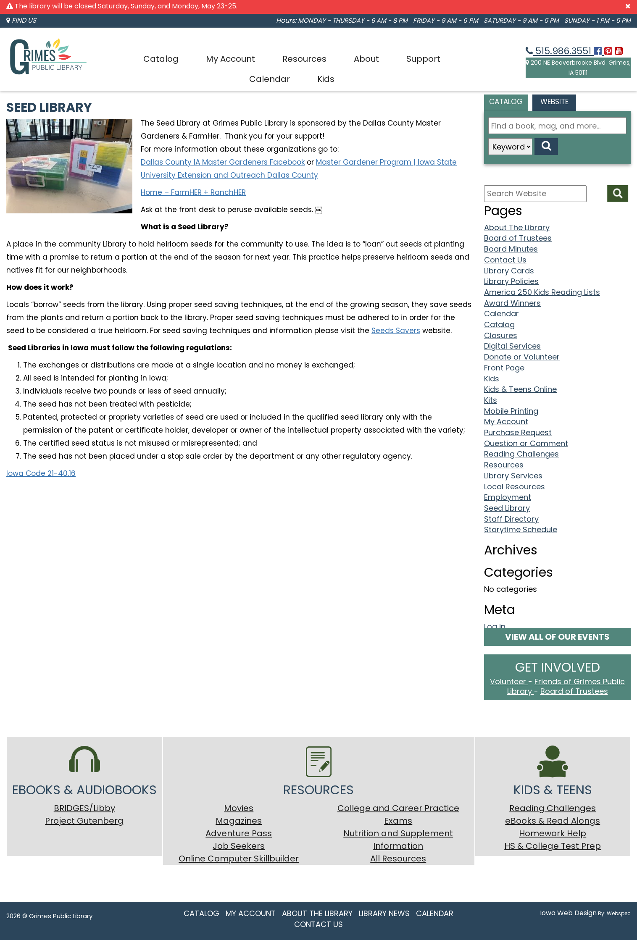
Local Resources (514, 486)
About (366, 59)
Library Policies (511, 281)
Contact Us (505, 260)
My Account (230, 59)
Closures (500, 335)
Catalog (161, 59)
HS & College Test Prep (552, 846)
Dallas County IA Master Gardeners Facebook (223, 162)
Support (423, 59)
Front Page (504, 367)
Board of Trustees (518, 238)
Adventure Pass (238, 833)
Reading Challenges (521, 454)
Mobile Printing (511, 411)
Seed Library (507, 508)
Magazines (239, 821)
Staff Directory (511, 519)
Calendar (269, 79)
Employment (507, 497)
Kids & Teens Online (520, 389)
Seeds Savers (395, 331)
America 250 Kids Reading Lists (542, 292)
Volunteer (509, 681)
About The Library (517, 227)
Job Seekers (239, 846)
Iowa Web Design (568, 913)
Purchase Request (518, 432)
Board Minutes (511, 249)
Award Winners (512, 303)
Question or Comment (526, 443)
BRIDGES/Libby (84, 808)
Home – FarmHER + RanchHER (193, 192)
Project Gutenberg (84, 821)
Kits (490, 400)
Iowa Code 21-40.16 (41, 473)
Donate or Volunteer (522, 357)
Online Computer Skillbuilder (239, 858)
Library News (384, 913)
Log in (494, 626)
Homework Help (552, 833)
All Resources (398, 858)
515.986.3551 (560, 51)
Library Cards (509, 270)
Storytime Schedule (520, 529)
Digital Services (512, 346)
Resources (304, 59)
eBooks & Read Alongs (552, 821)
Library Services (513, 475)
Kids (325, 79)
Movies (238, 808)
